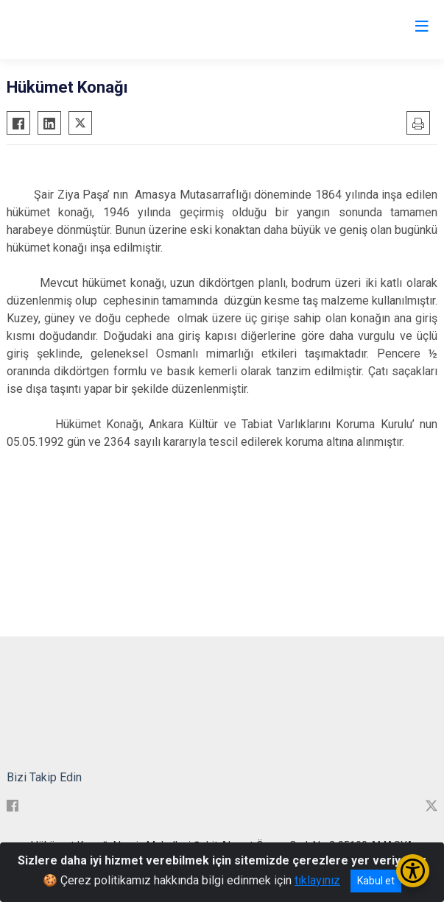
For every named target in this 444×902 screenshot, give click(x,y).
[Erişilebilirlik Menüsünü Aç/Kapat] (412, 870)
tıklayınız (317, 880)
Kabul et (376, 881)
